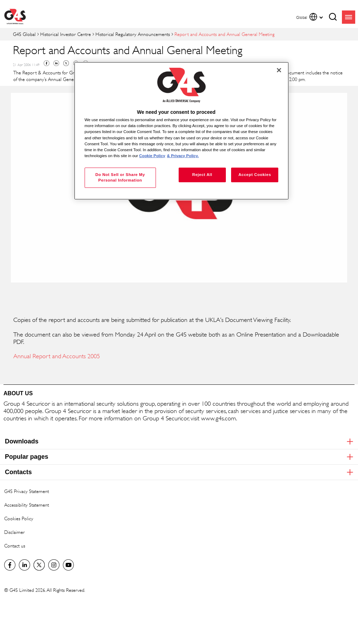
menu (348, 17)
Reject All (202, 174)
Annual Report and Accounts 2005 (56, 356)
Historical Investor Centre (65, 34)
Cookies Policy (18, 518)
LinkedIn (24, 565)
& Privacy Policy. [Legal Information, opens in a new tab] (183, 156)
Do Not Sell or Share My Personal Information (120, 177)
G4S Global (24, 34)
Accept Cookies (254, 174)
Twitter (66, 63)
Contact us (14, 546)
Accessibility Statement (26, 505)
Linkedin (56, 63)
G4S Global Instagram (53, 565)
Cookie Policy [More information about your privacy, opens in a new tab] (152, 156)
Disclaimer (14, 532)
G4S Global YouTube (68, 565)
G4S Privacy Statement (26, 491)
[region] (181, 131)
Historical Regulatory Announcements (132, 34)
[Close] (279, 70)
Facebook (46, 63)
